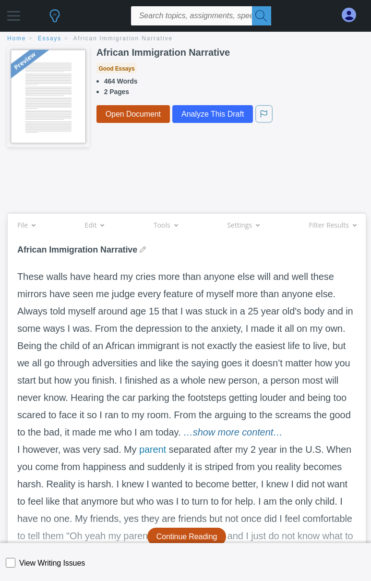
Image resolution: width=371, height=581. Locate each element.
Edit (94, 225)
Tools (166, 225)
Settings (243, 225)
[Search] (261, 15)
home (16, 38)
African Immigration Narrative (123, 38)
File (26, 225)
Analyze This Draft (212, 114)
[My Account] (353, 15)
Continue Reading (186, 537)
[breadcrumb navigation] (185, 39)
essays (49, 38)
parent (152, 449)
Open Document (133, 114)
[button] (13, 13)
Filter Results (332, 225)
